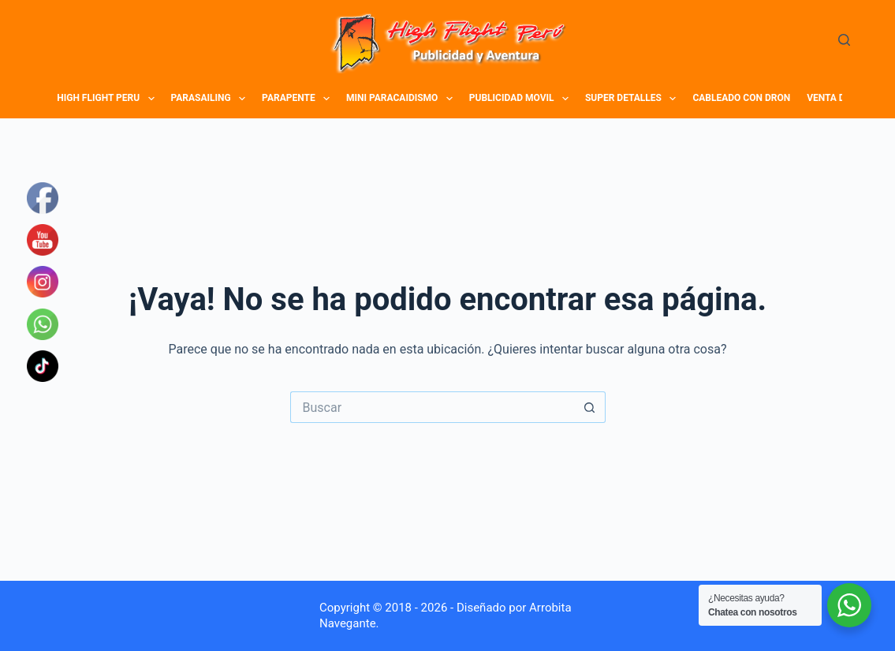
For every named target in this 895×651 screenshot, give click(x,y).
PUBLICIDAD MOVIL (521, 98)
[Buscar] (844, 40)
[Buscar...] (432, 407)
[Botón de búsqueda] (590, 407)
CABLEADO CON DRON (741, 97)
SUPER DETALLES (633, 98)
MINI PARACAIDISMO (401, 98)
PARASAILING (210, 98)
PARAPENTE (298, 98)
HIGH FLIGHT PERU (107, 98)
